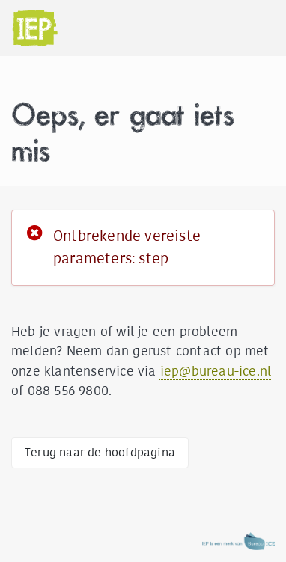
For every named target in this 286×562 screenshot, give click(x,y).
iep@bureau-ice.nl (215, 371)
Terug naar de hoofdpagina (100, 452)
